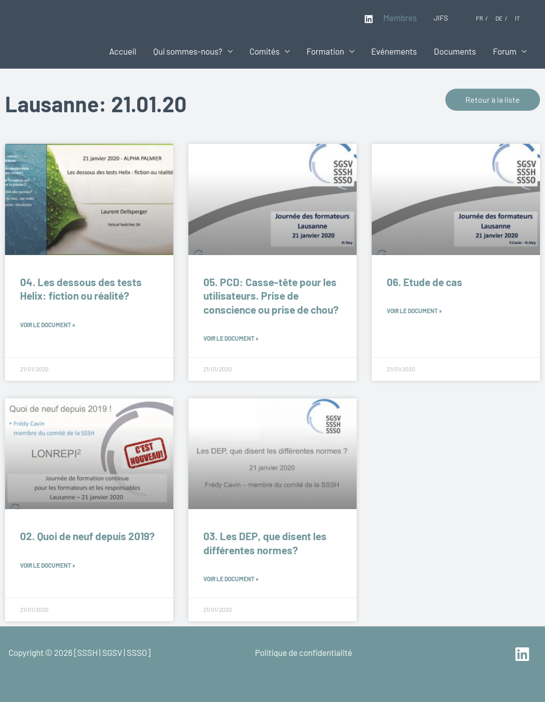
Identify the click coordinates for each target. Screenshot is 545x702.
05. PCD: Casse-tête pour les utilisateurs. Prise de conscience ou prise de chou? (271, 296)
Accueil (122, 51)
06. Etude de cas (424, 282)
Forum (504, 51)
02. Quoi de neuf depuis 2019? (87, 536)
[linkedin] (523, 654)
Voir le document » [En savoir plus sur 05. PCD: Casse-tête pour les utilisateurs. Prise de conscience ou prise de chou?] (230, 338)
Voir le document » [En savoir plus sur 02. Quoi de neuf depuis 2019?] (47, 565)
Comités (264, 51)
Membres (400, 18)
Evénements (394, 51)
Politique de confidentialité (303, 652)
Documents (455, 51)
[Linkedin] (368, 19)
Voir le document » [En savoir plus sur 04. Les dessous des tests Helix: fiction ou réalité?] (47, 324)
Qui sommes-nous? (187, 51)
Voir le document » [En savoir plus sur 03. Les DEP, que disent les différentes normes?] (230, 578)
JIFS (441, 18)
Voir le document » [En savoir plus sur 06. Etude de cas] (414, 310)
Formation (325, 51)
